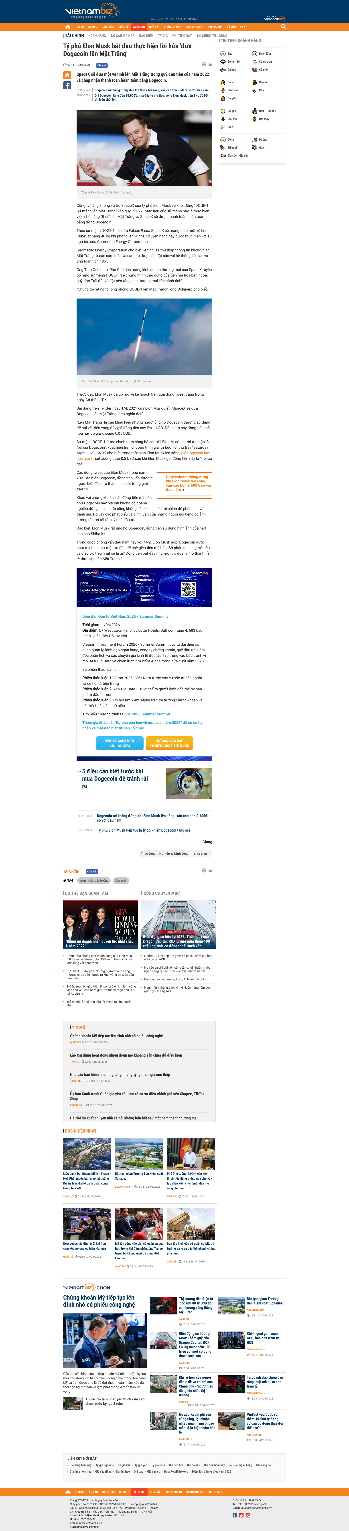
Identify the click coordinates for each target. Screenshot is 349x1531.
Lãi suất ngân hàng (240, 1465)
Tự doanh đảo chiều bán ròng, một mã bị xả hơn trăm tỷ (265, 1382)
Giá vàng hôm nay (81, 1465)
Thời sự (74, 1061)
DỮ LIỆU (231, 27)
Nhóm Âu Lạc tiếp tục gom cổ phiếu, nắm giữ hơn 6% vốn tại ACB (178, 957)
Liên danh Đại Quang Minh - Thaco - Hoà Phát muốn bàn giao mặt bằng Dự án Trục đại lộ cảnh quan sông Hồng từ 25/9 (87, 1181)
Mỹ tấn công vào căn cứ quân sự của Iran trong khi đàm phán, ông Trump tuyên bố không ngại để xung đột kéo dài (139, 1251)
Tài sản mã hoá (123, 36)
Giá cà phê (193, 1465)
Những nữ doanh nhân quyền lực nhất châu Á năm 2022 (99, 943)
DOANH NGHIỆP (194, 27)
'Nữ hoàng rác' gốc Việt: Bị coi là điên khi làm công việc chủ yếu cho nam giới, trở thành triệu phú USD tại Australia (101, 990)
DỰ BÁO (92, 27)
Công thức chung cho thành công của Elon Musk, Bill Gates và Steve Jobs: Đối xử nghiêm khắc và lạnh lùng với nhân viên (100, 959)
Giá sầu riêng (103, 1471)
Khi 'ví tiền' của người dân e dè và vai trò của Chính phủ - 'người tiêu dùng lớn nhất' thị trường (196, 1386)
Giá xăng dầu (264, 1465)
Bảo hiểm (146, 36)
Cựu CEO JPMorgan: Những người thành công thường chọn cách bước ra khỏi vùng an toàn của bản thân (100, 975)
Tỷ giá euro (158, 1465)
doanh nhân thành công (93, 880)
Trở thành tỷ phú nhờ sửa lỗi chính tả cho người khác (99, 1003)
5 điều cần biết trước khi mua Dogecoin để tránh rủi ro (115, 779)
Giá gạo (138, 1471)
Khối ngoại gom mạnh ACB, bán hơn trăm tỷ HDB (263, 1338)
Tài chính (74, 35)
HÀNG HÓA (108, 27)
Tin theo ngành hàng (241, 40)
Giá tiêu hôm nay (214, 1465)
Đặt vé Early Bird (119, 743)
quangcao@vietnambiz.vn (256, 1507)
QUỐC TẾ (123, 27)
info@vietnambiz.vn (90, 1523)
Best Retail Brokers (176, 1471)
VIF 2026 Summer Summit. (148, 714)
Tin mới (79, 1027)
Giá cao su (153, 1471)
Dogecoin (121, 880)
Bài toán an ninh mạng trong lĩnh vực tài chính (175, 979)
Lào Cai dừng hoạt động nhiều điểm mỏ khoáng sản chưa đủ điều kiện (126, 1055)
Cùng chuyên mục (162, 893)
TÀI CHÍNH (139, 27)
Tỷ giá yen (141, 1465)
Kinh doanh (77, 1105)
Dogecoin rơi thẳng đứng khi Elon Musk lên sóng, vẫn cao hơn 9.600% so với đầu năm (152, 90)
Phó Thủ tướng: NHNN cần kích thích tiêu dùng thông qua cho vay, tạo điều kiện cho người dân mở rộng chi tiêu (189, 1181)
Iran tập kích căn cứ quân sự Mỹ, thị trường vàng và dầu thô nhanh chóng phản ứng (191, 1248)
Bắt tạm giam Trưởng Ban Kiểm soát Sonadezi (139, 1176)
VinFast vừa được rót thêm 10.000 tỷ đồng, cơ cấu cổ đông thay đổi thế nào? (265, 1421)
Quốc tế (75, 1042)
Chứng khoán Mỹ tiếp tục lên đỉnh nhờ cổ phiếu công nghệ (116, 1036)
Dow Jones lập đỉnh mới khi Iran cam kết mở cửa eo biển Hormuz (84, 1246)
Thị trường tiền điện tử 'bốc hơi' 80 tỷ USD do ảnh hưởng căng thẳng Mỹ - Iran (196, 1305)
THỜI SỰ (79, 27)
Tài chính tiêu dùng (212, 36)
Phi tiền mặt (182, 36)
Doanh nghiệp (123, 1186)
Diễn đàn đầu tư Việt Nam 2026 (211, 1471)
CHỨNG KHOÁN (172, 27)
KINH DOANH (215, 27)
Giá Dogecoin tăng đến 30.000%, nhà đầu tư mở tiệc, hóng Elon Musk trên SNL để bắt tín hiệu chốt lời (151, 98)
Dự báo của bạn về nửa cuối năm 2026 (169, 743)
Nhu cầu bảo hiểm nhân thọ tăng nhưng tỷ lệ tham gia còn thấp (120, 1074)
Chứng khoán (255, 1349)
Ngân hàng (97, 36)
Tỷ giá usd (124, 1465)
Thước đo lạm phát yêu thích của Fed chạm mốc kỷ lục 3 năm (115, 1401)
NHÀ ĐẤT (154, 27)
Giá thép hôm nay (80, 1471)
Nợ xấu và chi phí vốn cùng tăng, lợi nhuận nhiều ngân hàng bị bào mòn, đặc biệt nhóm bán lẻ (177, 969)
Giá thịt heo (123, 1471)
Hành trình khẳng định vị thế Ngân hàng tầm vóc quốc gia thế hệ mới (177, 989)
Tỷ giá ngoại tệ (105, 1465)
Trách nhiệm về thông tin (84, 1526)
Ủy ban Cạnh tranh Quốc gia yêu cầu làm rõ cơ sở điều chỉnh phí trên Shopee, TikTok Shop (137, 1096)
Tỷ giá (163, 36)
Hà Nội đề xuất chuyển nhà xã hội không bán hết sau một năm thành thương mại (134, 1118)
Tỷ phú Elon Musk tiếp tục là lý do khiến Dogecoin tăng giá (143, 830)
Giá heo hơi (176, 1465)
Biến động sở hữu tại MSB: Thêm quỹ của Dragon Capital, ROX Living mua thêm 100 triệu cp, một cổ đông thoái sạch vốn (176, 941)
